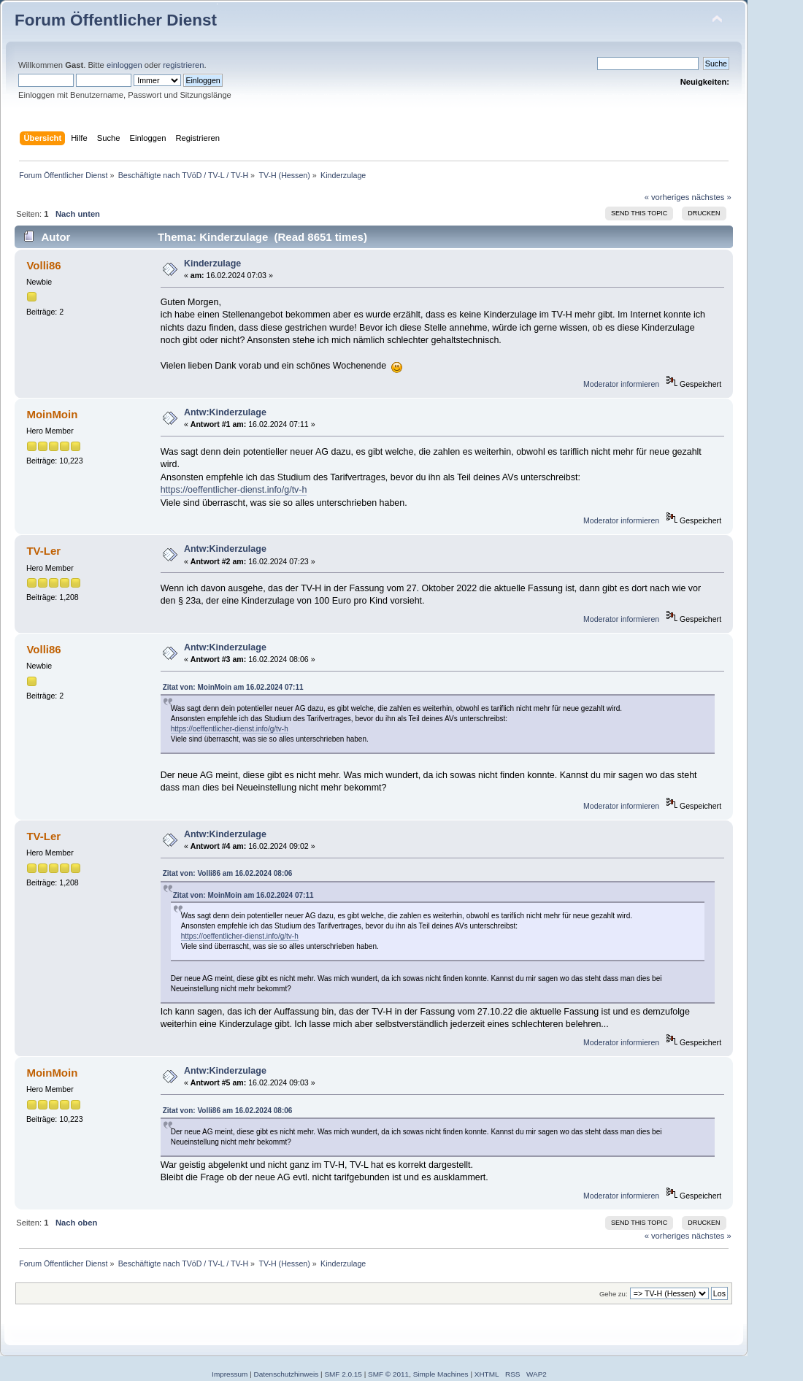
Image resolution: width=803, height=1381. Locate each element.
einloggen (124, 65)
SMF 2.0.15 (343, 1374)
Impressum (229, 1374)
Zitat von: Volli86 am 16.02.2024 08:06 (228, 873)
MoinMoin (51, 414)
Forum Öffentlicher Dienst (116, 20)
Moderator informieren (621, 384)
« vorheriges (667, 197)
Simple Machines (441, 1374)
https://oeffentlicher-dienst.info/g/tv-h (234, 490)
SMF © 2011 (388, 1374)
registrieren (183, 65)
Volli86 (43, 265)
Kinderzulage (212, 263)
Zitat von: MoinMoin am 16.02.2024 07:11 (233, 687)
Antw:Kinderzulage (225, 412)
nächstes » (711, 197)
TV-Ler (43, 551)
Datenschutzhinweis (286, 1374)
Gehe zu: (613, 1294)
